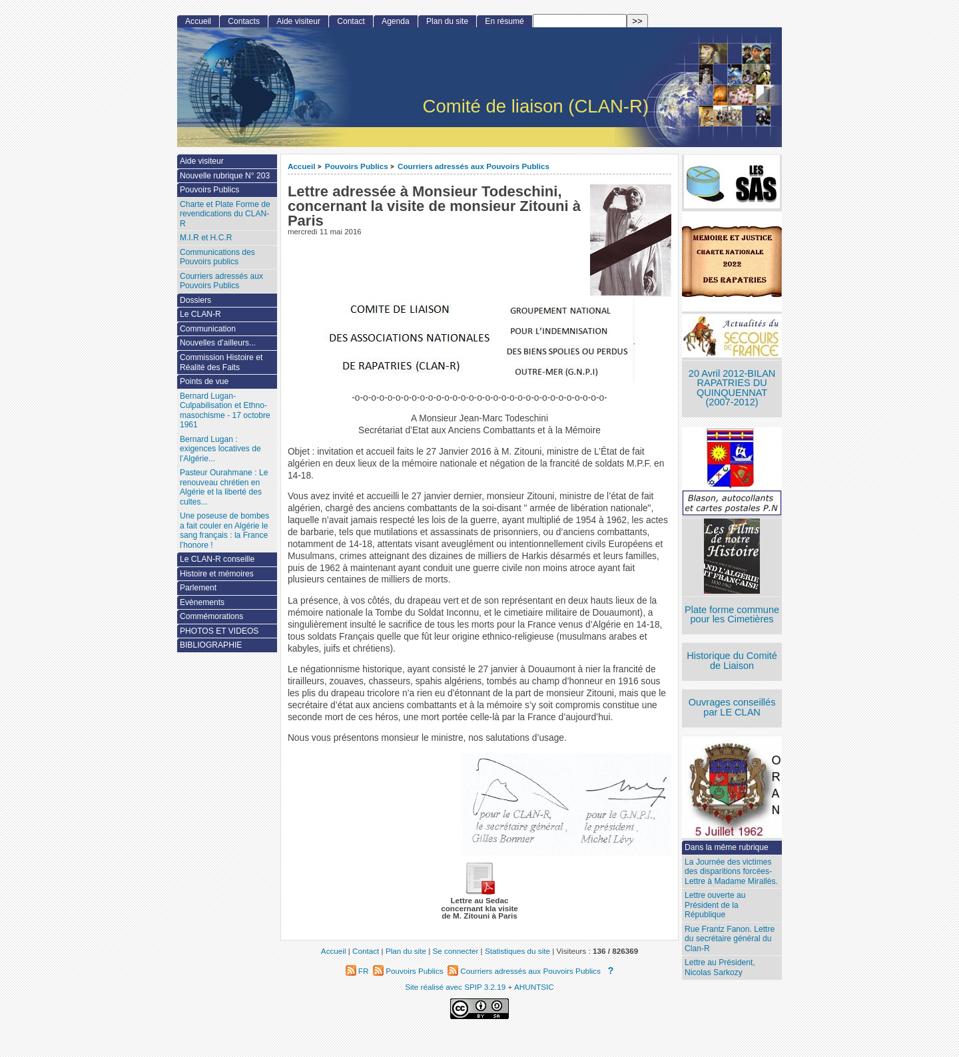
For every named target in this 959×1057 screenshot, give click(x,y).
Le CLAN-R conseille (217, 559)
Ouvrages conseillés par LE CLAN (732, 707)
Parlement (198, 587)
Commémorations (211, 616)
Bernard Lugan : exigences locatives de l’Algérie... (220, 449)
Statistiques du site (517, 951)
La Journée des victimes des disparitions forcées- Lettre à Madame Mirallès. (731, 871)
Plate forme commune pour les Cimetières (732, 614)
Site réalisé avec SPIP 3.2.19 (455, 986)
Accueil (302, 166)
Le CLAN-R (200, 314)
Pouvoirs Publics (356, 166)
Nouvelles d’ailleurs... (218, 342)
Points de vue (204, 381)
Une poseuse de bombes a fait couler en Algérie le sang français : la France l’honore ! (224, 530)
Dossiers (195, 300)
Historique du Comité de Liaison (732, 660)
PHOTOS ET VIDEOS (219, 631)
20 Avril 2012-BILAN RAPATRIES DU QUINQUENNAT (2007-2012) (732, 388)
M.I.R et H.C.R (206, 237)
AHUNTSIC (534, 986)
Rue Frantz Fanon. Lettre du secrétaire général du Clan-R (730, 939)
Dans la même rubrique (727, 847)
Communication (208, 328)
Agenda (396, 21)
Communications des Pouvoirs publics (217, 257)
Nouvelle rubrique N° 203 (225, 175)
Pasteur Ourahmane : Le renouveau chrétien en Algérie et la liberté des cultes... (224, 487)
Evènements (202, 602)
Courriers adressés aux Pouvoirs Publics (473, 166)
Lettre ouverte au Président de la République (715, 905)
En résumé (504, 21)
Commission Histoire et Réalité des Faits (221, 362)
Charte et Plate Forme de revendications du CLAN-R (225, 214)
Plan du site (447, 21)
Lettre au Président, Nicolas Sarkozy (720, 967)
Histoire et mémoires (217, 573)
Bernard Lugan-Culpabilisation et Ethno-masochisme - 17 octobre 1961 (225, 410)
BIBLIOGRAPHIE (211, 645)
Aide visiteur (298, 21)
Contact (351, 21)
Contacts (244, 21)
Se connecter (455, 951)
